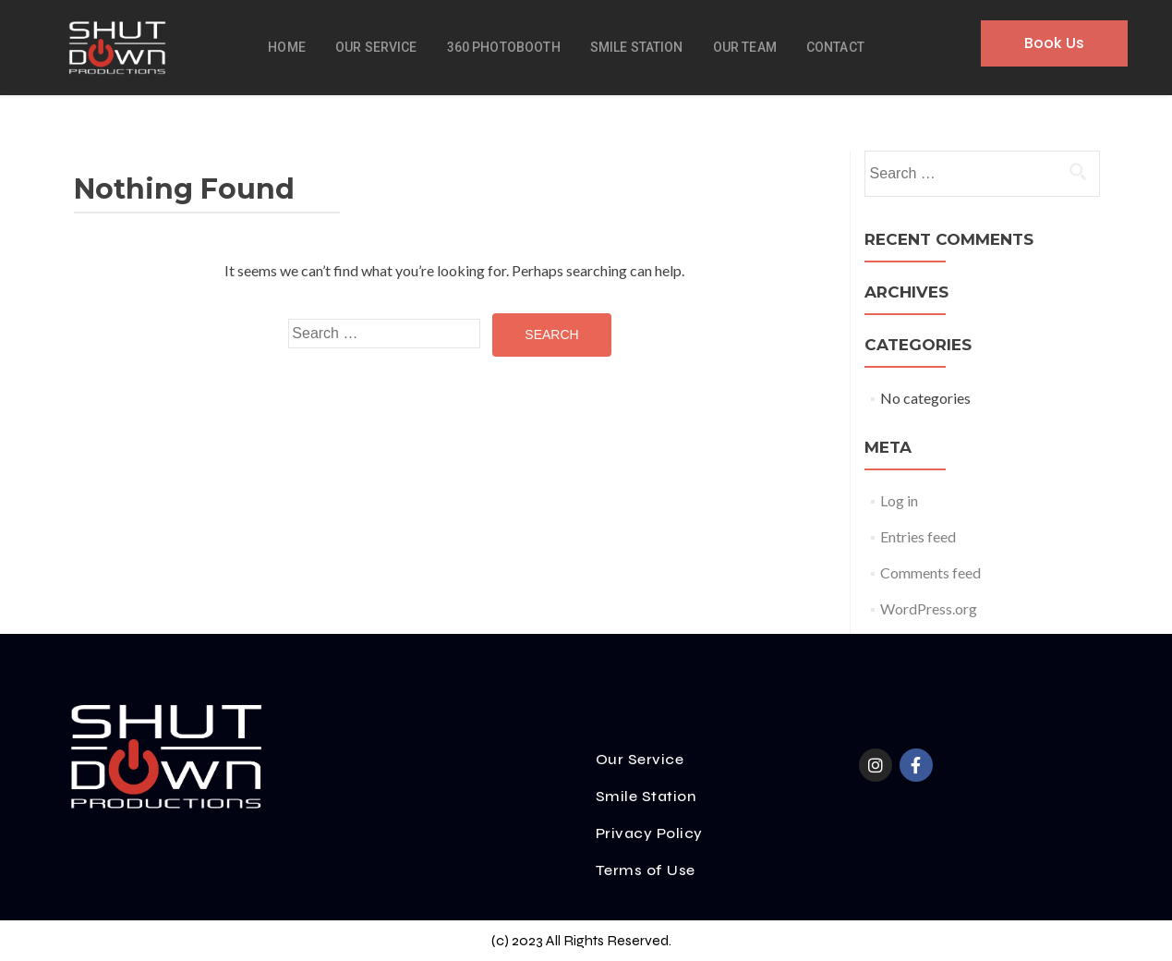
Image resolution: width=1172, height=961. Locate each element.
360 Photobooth (504, 47)
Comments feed (930, 572)
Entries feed (918, 536)
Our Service (376, 47)
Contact (835, 47)
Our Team (745, 47)
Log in (899, 500)
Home (287, 47)
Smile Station (636, 47)
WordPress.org (928, 608)
